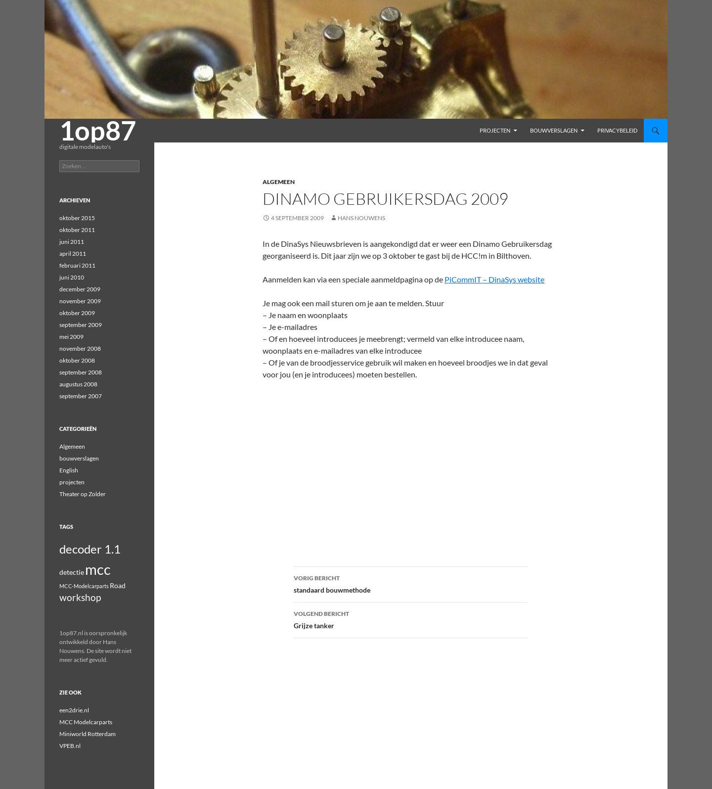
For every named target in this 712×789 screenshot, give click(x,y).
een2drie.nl (74, 710)
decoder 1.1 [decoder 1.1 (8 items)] (90, 549)
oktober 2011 (77, 229)
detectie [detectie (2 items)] (71, 572)
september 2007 (80, 396)
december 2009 (79, 289)
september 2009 (80, 324)
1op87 (97, 130)
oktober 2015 (77, 218)
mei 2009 (71, 336)
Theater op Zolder (82, 494)
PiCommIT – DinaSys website (494, 279)
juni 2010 (71, 277)
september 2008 (80, 372)
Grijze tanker (411, 619)
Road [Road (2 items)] (118, 585)
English (68, 470)
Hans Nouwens (361, 218)
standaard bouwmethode (411, 583)
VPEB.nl (70, 745)
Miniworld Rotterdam (87, 734)
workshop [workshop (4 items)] (80, 597)
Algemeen (279, 182)
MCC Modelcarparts (85, 722)
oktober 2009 (77, 313)
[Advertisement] (411, 461)
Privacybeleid (617, 130)
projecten (495, 130)
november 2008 (80, 348)
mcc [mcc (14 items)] (98, 569)
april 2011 (72, 253)
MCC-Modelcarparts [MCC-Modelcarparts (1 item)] (84, 586)
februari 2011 (77, 265)
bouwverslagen (554, 130)
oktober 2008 (77, 360)
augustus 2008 (78, 384)
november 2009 (80, 301)
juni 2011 (71, 241)
